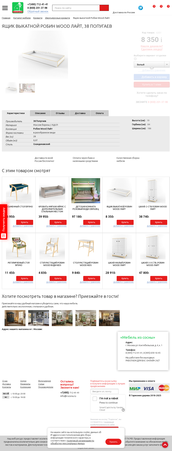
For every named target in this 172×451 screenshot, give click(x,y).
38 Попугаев (39, 121)
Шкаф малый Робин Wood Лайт (119, 263)
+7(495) (65, 392)
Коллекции (25, 387)
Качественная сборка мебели (128, 159)
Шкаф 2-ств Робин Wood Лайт (153, 207)
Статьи (41, 384)
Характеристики (16, 113)
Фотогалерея (44, 381)
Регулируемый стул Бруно (19, 263)
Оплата (100, 113)
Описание (40, 113)
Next (76, 55)
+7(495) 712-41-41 (37, 4)
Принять (113, 442)
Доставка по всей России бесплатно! (44, 159)
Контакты (6, 387)
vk (31, 395)
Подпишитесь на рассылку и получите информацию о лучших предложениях (107, 383)
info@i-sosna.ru (68, 396)
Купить (24, 222)
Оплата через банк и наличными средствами (85, 159)
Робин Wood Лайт (43, 129)
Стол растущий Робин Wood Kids (85, 263)
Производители (45, 387)
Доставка (80, 113)
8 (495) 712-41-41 (134, 353)
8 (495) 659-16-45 (151, 353)
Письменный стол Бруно (19, 206)
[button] (165, 232)
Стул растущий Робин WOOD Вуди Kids (52, 263)
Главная (6, 18)
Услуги (23, 381)
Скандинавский (41, 144)
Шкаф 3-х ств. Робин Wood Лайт (152, 263)
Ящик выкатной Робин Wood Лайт (119, 207)
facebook (38, 395)
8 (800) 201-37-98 (37, 7)
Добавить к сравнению (23, 226)
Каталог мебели (22, 18)
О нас (5, 381)
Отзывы (60, 113)
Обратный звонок (37, 11)
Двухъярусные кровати (57, 18)
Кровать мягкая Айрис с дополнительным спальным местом (52, 209)
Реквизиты (25, 384)
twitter (46, 395)
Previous (4, 55)
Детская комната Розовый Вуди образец (86, 207)
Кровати (37, 18)
